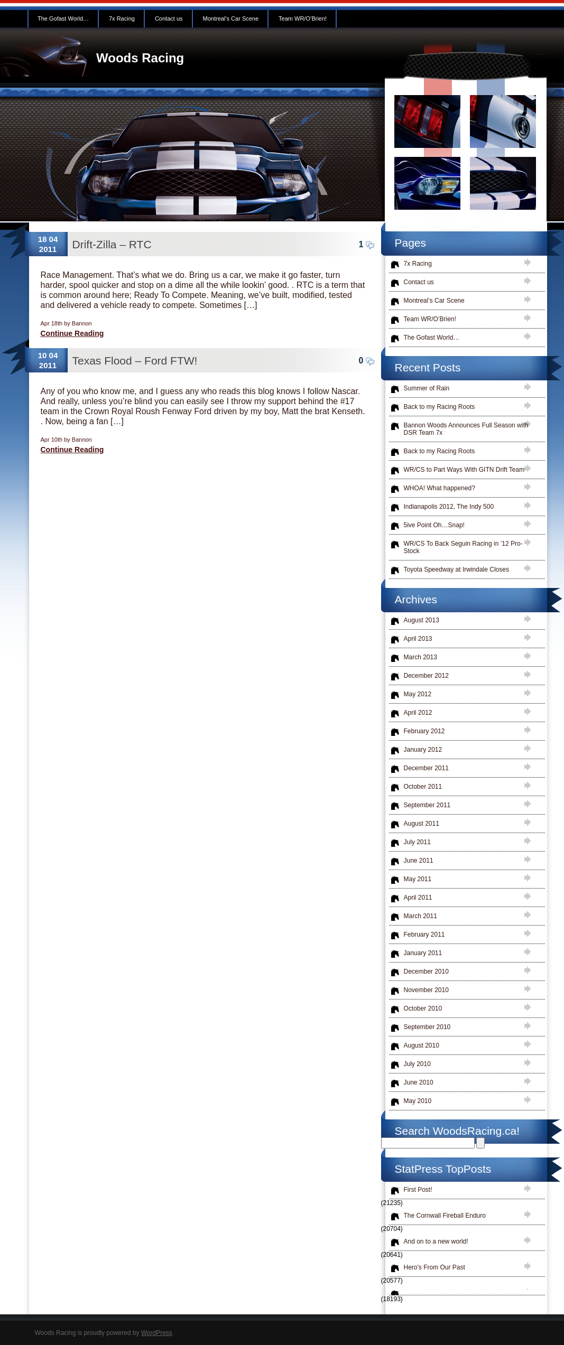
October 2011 (423, 786)
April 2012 (418, 712)
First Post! (418, 1189)
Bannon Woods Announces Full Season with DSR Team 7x (466, 429)
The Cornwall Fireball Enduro (445, 1215)
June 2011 (418, 860)
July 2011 (417, 842)
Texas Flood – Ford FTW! (135, 360)
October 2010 (423, 1008)
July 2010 (417, 1064)
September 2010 (427, 1027)
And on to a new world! (436, 1241)
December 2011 (426, 768)
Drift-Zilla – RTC (112, 244)
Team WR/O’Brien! (303, 18)
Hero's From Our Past (434, 1267)
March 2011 (420, 916)
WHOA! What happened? (439, 488)
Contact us (169, 18)
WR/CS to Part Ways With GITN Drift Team (464, 469)
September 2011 (427, 805)
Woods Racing (140, 58)
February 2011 (424, 934)
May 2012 (418, 694)
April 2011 (418, 897)
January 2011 (423, 953)
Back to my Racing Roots (439, 406)
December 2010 (426, 971)
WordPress (156, 1333)
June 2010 (418, 1082)
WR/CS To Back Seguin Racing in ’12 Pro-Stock (463, 547)
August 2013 (421, 620)
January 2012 (423, 749)
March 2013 (420, 657)
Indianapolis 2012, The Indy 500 (449, 506)
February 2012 (424, 731)
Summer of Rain (427, 388)
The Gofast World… (63, 18)
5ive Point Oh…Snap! (434, 525)
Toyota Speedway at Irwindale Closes (456, 569)
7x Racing (122, 18)
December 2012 (426, 675)
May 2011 (418, 879)
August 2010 (421, 1045)
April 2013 (418, 638)
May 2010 (418, 1101)
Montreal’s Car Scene (231, 18)
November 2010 (426, 990)
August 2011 (421, 823)
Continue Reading (72, 333)
